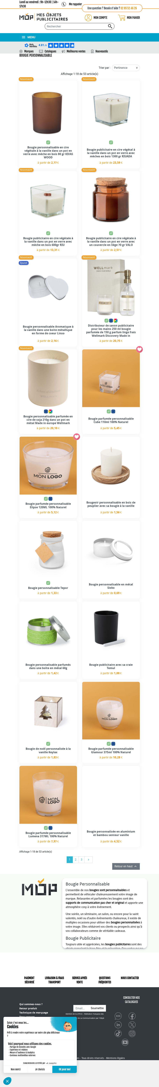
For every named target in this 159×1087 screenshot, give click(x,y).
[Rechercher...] (79, 26)
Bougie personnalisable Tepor (48, 588)
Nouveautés (101, 51)
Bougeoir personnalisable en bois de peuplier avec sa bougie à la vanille (110, 504)
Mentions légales (115, 1084)
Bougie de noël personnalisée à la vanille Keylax (48, 750)
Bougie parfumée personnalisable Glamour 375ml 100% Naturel (111, 750)
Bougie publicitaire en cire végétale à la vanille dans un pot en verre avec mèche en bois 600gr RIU (48, 242)
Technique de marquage (33, 1010)
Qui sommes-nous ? (30, 1002)
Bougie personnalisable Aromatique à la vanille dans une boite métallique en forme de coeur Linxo (48, 330)
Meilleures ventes (76, 51)
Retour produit (28, 1006)
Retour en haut (126, 866)
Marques (29, 51)
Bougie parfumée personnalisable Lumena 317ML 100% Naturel (48, 834)
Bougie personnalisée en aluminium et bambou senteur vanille (111, 833)
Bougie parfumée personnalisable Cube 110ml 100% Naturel (111, 420)
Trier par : (104, 67)
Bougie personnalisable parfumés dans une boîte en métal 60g (48, 666)
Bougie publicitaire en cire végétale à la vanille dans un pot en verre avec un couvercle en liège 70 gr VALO (111, 242)
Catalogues (50, 51)
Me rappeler (75, 4)
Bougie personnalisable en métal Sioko (111, 586)
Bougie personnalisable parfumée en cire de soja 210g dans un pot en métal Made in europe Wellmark (48, 420)
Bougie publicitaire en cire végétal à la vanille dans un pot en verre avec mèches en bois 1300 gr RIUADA (111, 153)
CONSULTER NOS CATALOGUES (131, 1003)
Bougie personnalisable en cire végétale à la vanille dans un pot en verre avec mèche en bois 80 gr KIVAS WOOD (48, 152)
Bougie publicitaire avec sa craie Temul (111, 666)
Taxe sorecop (27, 1014)
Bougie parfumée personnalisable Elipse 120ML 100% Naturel (48, 505)
